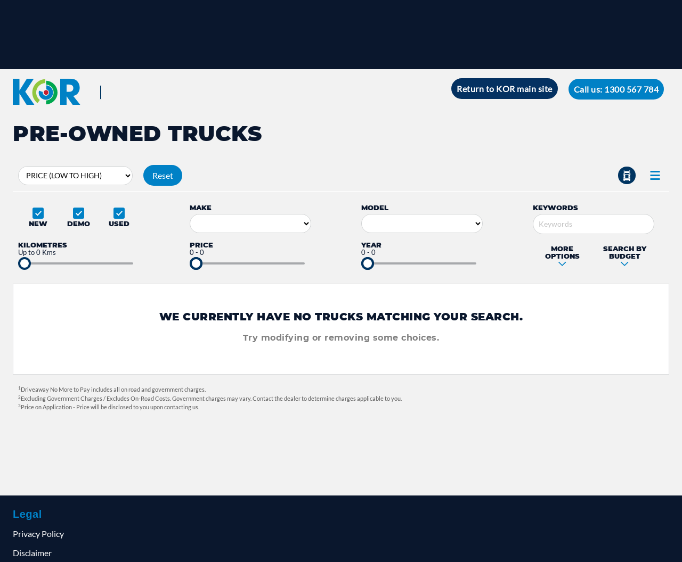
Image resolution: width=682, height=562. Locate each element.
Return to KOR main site (505, 89)
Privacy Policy (38, 533)
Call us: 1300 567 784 (616, 89)
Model (374, 207)
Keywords (555, 207)
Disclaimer (32, 553)
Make (201, 207)
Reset (162, 175)
